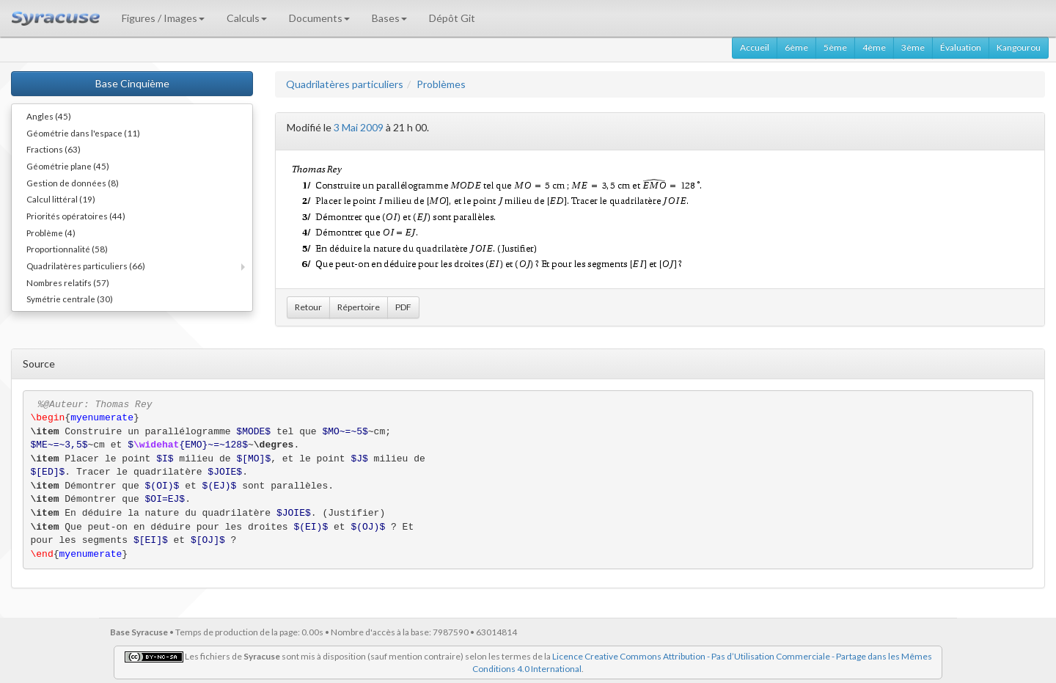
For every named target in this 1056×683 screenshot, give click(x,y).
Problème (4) (51, 232)
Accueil (754, 47)
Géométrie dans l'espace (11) (83, 133)
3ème (913, 47)
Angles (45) (48, 116)
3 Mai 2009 (359, 127)
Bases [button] (389, 18)
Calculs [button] (247, 18)
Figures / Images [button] (163, 18)
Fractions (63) (53, 149)
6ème (796, 47)
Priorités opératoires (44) (75, 216)
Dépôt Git (452, 18)
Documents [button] (319, 18)
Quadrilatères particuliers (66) (85, 265)
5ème (835, 47)
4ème (874, 47)
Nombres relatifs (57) (67, 282)
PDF (403, 307)
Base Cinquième (132, 83)
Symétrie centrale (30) (69, 298)
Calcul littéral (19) (60, 199)
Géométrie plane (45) (67, 166)
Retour (308, 307)
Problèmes (441, 84)
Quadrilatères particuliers (344, 84)
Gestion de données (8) (72, 183)
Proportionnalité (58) (67, 249)
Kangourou (1019, 47)
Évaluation (960, 47)
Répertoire (358, 307)
